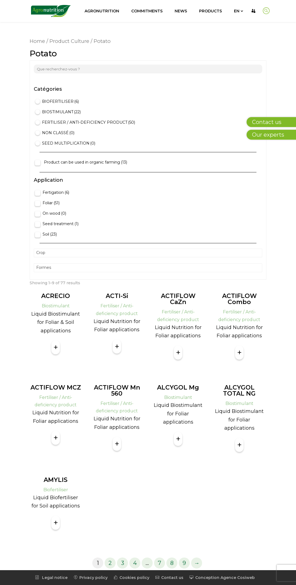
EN (236, 11)
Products (210, 11)
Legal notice (51, 577)
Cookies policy (131, 577)
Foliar (51, 202)
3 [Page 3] (122, 563)
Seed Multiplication (68, 143)
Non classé (58, 132)
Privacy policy (91, 577)
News (181, 11)
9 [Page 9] (184, 563)
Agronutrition (102, 11)
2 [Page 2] (110, 563)
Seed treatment (61, 223)
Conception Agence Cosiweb (222, 577)
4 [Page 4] (135, 563)
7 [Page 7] (159, 563)
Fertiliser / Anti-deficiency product (88, 122)
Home (37, 41)
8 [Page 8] (172, 563)
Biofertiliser (60, 101)
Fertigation (56, 192)
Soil (50, 234)
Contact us (169, 577)
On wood (54, 213)
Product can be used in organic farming (85, 162)
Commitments (147, 11)
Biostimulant (61, 111)
